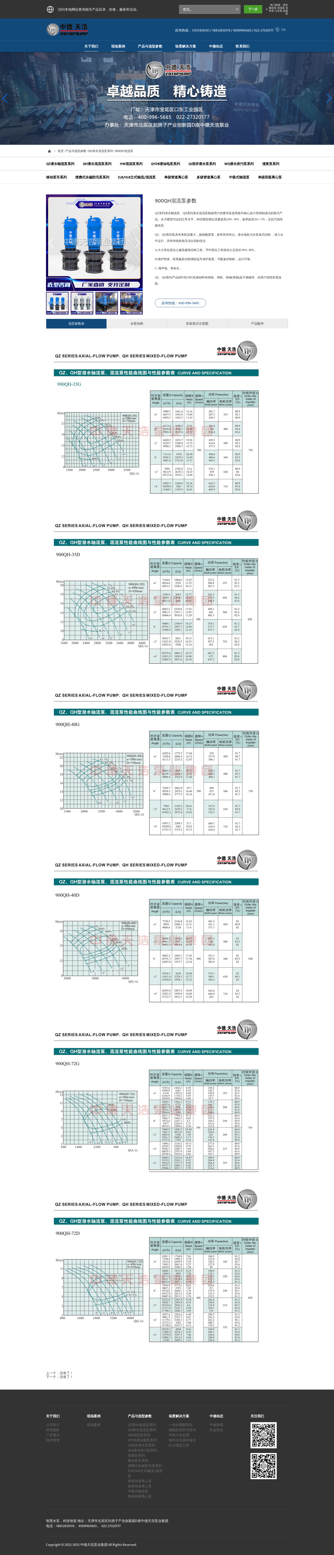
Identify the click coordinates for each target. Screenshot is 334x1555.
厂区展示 (53, 1435)
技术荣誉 (53, 1440)
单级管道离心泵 (140, 1481)
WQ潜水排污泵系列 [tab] (238, 164)
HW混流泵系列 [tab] (131, 164)
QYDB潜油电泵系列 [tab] (165, 164)
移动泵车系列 (138, 1460)
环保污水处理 (179, 1435)
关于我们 (53, 1416)
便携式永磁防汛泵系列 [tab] (92, 177)
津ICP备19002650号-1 (152, 1544)
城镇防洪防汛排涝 (182, 1429)
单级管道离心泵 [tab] (176, 177)
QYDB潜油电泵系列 (142, 1440)
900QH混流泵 (124, 151)
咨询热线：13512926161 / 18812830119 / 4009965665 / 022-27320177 (224, 30)
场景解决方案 (179, 1416)
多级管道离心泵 (140, 1486)
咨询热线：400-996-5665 (180, 303)
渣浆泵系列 (136, 1455)
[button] (329, 98)
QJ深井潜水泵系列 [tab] (202, 164)
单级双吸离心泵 (140, 1496)
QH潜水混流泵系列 (100, 151)
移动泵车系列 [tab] (56, 177)
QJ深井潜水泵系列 (141, 1445)
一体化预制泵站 (181, 1424)
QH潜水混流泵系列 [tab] (97, 164)
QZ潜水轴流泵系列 (142, 1424)
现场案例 (94, 1416)
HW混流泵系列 (139, 1435)
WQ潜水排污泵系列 (142, 1450)
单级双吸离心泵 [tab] (270, 177)
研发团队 (53, 1429)
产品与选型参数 (75, 151)
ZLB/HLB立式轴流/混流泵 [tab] (136, 177)
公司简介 (53, 1424)
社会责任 (216, 1429)
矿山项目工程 (179, 1445)
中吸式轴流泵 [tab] (239, 177)
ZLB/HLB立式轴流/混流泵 (145, 1473)
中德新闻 (216, 1424)
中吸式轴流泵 (138, 1491)
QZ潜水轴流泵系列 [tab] (60, 164)
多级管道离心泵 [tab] (208, 177)
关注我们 (257, 1416)
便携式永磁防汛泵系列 (145, 1465)
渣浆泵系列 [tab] (270, 164)
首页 (61, 151)
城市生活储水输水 (182, 1440)
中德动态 (216, 1416)
